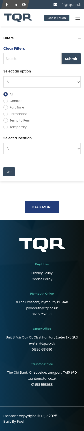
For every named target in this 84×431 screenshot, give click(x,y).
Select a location (17, 138)
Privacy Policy (42, 273)
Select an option (17, 71)
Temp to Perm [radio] (20, 120)
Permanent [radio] (18, 114)
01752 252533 (42, 314)
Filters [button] (8, 38)
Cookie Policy (42, 279)
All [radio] (11, 94)
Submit (71, 58)
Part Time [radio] (17, 107)
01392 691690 (42, 349)
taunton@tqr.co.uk (42, 378)
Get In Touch (57, 18)
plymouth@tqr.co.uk (42, 308)
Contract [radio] (17, 101)
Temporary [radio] (18, 127)
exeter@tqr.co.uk (42, 343)
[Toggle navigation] (78, 18)
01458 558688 (42, 384)
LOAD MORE (42, 207)
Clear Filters (14, 48)
